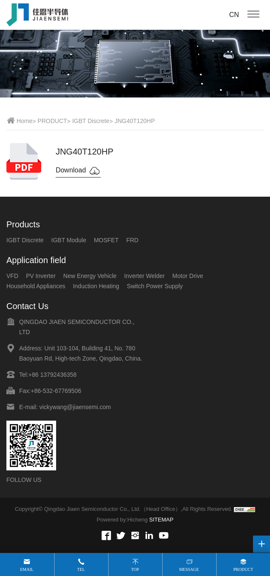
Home (24, 120)
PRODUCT (52, 120)
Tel (81, 569)
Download (78, 170)
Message (189, 569)
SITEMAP (161, 519)
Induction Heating (96, 286)
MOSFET (106, 240)
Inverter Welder (144, 275)
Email (27, 569)
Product (243, 569)
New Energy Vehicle (90, 275)
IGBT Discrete (91, 120)
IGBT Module (68, 240)
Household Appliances (35, 286)
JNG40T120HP (134, 120)
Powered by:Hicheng (122, 519)
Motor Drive (187, 275)
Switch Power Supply (155, 286)
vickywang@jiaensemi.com (75, 407)
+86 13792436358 (52, 374)
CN (234, 14)
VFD (12, 275)
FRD (132, 240)
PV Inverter (41, 275)
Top (135, 569)
